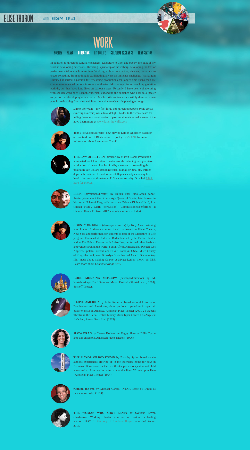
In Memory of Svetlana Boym (112, 421)
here (117, 263)
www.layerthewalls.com (112, 121)
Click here (129, 137)
